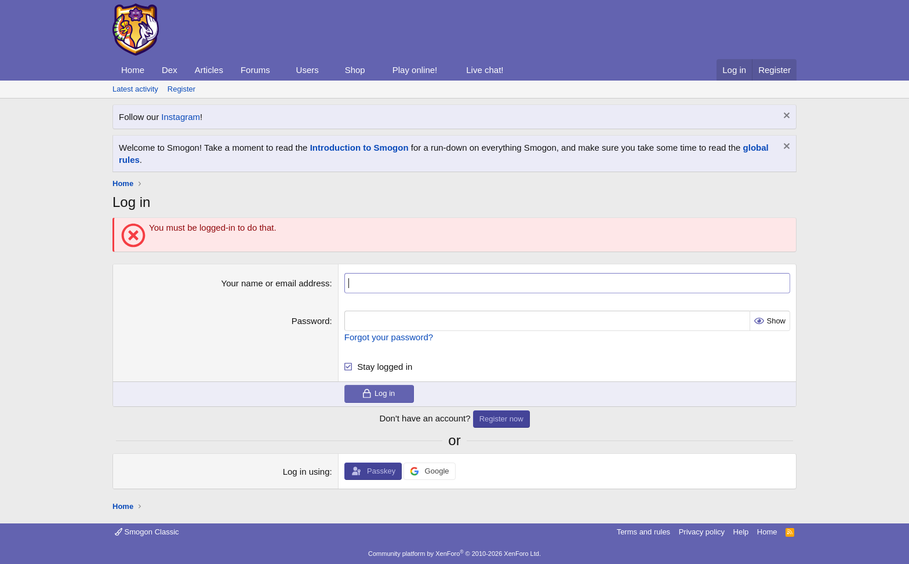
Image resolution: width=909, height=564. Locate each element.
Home (132, 70)
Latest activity (135, 89)
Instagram (180, 117)
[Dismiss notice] (785, 117)
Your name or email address (275, 283)
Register (181, 89)
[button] (279, 70)
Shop (355, 70)
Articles (209, 70)
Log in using (306, 471)
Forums (255, 70)
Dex (169, 70)
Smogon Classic (147, 531)
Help (741, 531)
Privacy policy (702, 531)
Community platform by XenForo (454, 553)
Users (307, 70)
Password (311, 321)
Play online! (415, 70)
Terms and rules (643, 531)
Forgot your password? (388, 337)
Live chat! (484, 70)
